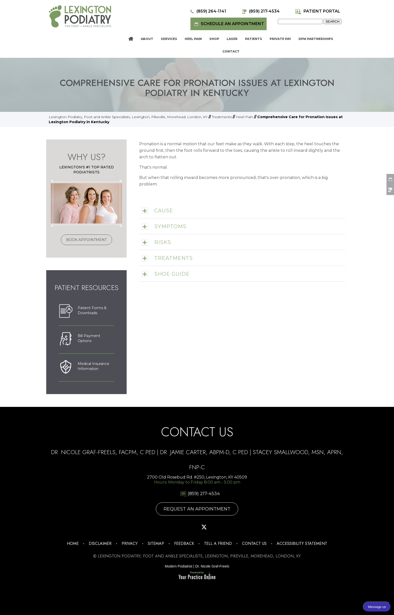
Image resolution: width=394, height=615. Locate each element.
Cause (163, 211)
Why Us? (87, 157)
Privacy (130, 543)
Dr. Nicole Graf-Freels (212, 566)
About (147, 39)
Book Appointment (86, 240)
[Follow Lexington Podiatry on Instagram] (162, 527)
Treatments (222, 117)
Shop (214, 39)
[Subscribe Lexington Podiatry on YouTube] (218, 527)
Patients (253, 39)
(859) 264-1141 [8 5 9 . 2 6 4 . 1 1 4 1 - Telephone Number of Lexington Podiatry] (207, 11)
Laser (232, 39)
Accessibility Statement (302, 543)
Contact (230, 51)
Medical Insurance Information (84, 367)
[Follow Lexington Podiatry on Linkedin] (232, 527)
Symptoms (170, 226)
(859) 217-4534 (260, 11)
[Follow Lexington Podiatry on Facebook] (176, 527)
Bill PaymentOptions (79, 339)
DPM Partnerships (316, 39)
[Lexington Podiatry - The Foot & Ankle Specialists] (80, 16)
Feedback (184, 543)
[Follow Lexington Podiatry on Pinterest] (190, 527)
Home (131, 39)
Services (169, 39)
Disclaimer (100, 543)
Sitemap (156, 543)
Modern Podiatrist (178, 566)
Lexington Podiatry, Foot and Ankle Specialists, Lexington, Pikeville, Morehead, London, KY (128, 117)
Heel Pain (193, 39)
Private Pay (280, 39)
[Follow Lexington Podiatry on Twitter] (204, 527)
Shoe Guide (172, 274)
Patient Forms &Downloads (83, 311)
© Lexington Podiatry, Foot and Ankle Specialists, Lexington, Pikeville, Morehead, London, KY (197, 556)
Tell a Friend (218, 543)
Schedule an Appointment (228, 24)
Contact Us (254, 543)
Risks (162, 242)
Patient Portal (317, 11)
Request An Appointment (197, 509)
